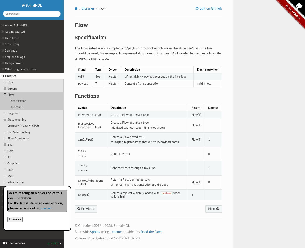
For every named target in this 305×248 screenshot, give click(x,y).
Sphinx (95, 232)
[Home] (76, 8)
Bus (8, 145)
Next (213, 208)
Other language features (18, 69)
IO (7, 157)
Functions (17, 107)
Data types (10, 38)
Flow (9, 95)
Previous (85, 208)
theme (117, 232)
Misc (9, 176)
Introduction (14, 182)
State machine (15, 120)
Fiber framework (16, 139)
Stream (10, 89)
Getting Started (13, 32)
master (46, 208)
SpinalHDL (33, 5)
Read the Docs (151, 232)
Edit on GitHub (210, 8)
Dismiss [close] (15, 219)
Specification (18, 101)
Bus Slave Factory (17, 132)
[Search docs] (32, 14)
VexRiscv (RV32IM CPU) (23, 125)
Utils (8, 82)
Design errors (11, 63)
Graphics (11, 164)
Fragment (12, 113)
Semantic (9, 51)
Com (9, 151)
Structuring (10, 44)
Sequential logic (13, 57)
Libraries (8, 76)
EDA (8, 170)
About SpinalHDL (14, 26)
